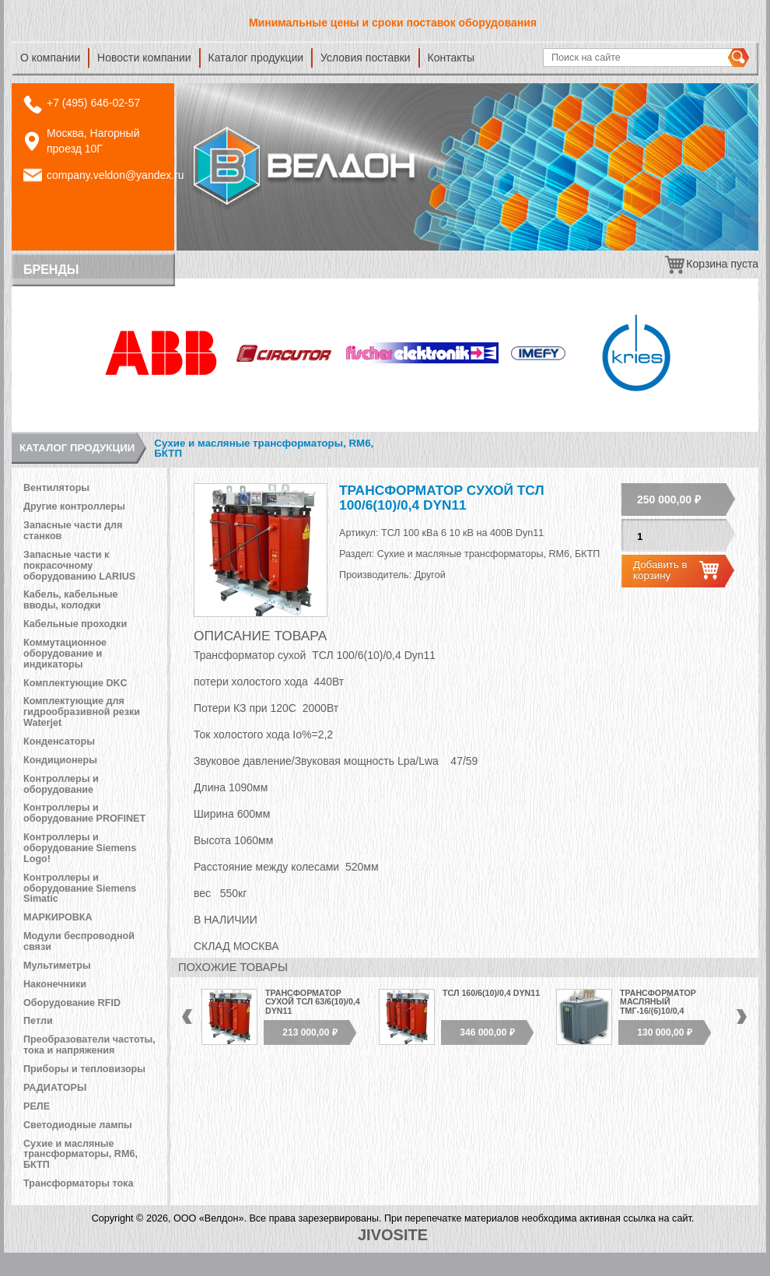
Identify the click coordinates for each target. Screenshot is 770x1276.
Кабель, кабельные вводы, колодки (70, 600)
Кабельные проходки (75, 624)
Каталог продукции (256, 57)
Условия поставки (365, 57)
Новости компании (144, 57)
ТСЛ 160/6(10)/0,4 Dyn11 (491, 992)
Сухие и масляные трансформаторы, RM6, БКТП (263, 448)
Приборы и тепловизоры (84, 1069)
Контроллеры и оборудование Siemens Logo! (79, 848)
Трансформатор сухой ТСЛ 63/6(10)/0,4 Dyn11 (312, 1001)
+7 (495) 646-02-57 (93, 102)
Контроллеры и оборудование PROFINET (84, 813)
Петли (38, 1020)
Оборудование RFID (72, 1002)
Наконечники (54, 984)
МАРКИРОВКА (58, 917)
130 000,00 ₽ (664, 1032)
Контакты (451, 57)
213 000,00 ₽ (309, 1032)
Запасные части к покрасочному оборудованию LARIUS (79, 565)
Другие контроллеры (74, 506)
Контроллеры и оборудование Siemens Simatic (79, 888)
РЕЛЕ (36, 1106)
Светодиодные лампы (77, 1125)
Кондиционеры (60, 760)
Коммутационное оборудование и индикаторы (65, 653)
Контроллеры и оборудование (61, 784)
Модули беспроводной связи (79, 941)
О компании (50, 57)
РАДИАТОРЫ (54, 1087)
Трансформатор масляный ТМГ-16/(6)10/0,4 (658, 1001)
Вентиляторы (56, 487)
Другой (430, 575)
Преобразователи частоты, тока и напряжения (89, 1045)
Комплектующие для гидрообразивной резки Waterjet (81, 712)
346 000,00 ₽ (487, 1032)
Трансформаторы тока (78, 1183)
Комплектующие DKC (75, 683)
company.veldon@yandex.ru (115, 175)
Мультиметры (57, 965)
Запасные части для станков (72, 531)
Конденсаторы (59, 741)
